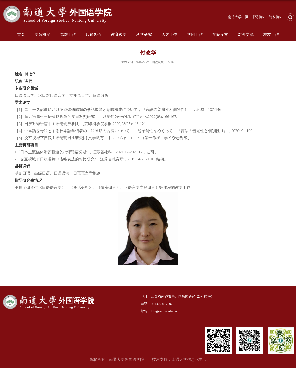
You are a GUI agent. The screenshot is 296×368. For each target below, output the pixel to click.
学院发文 (220, 34)
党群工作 (68, 34)
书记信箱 (258, 17)
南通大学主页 (238, 17)
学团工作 (195, 34)
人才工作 (169, 34)
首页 (21, 34)
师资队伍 (93, 34)
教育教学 (119, 34)
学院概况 (42, 34)
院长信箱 (276, 17)
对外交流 (246, 34)
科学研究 (144, 34)
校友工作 (271, 34)
